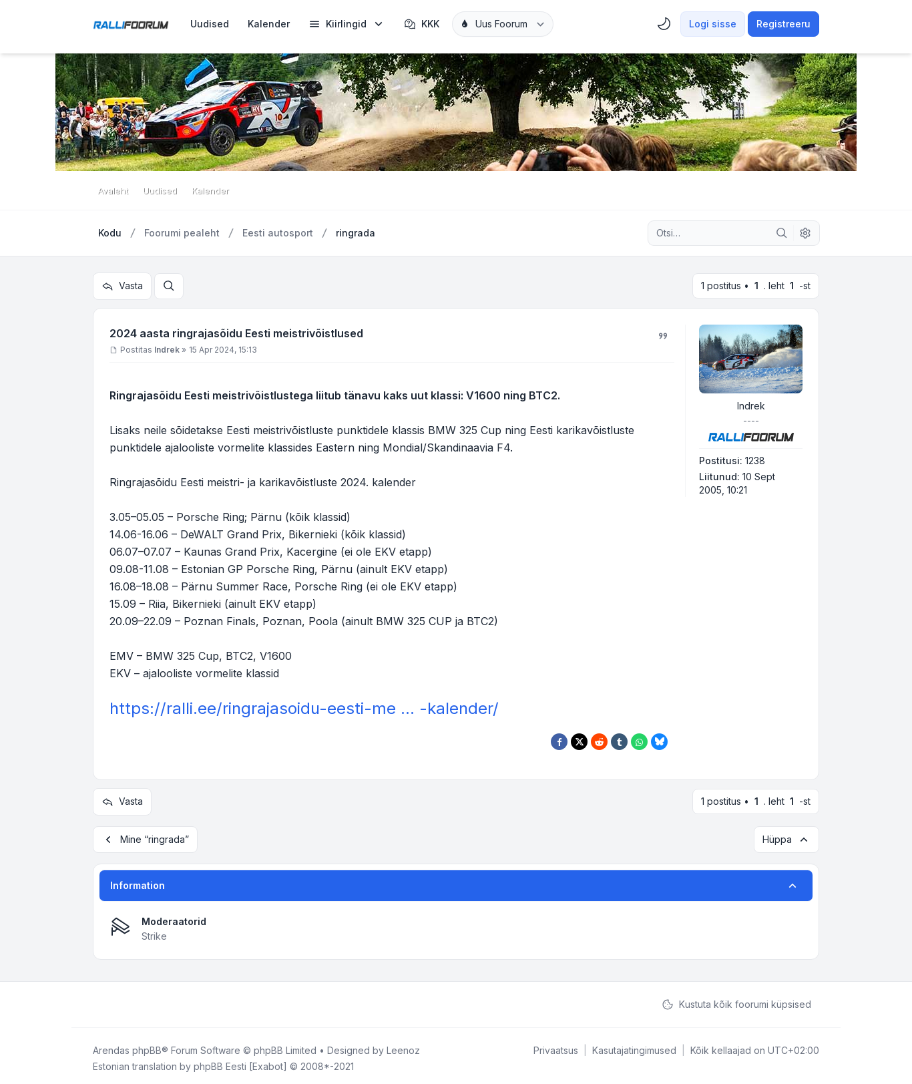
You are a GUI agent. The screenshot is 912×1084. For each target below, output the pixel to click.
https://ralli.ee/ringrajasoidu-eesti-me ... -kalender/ (304, 706)
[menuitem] (209, 24)
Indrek (751, 403)
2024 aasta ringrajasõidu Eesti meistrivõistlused (236, 331)
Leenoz (403, 1045)
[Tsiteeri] (663, 334)
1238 (755, 458)
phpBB (147, 1045)
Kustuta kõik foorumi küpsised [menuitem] (736, 999)
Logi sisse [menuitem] (712, 23)
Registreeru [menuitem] (783, 23)
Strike (154, 930)
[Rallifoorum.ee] (131, 24)
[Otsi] (781, 233)
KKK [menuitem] (421, 24)
